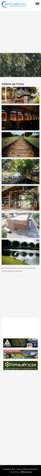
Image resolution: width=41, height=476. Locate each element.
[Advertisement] (20, 31)
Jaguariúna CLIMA (20, 328)
